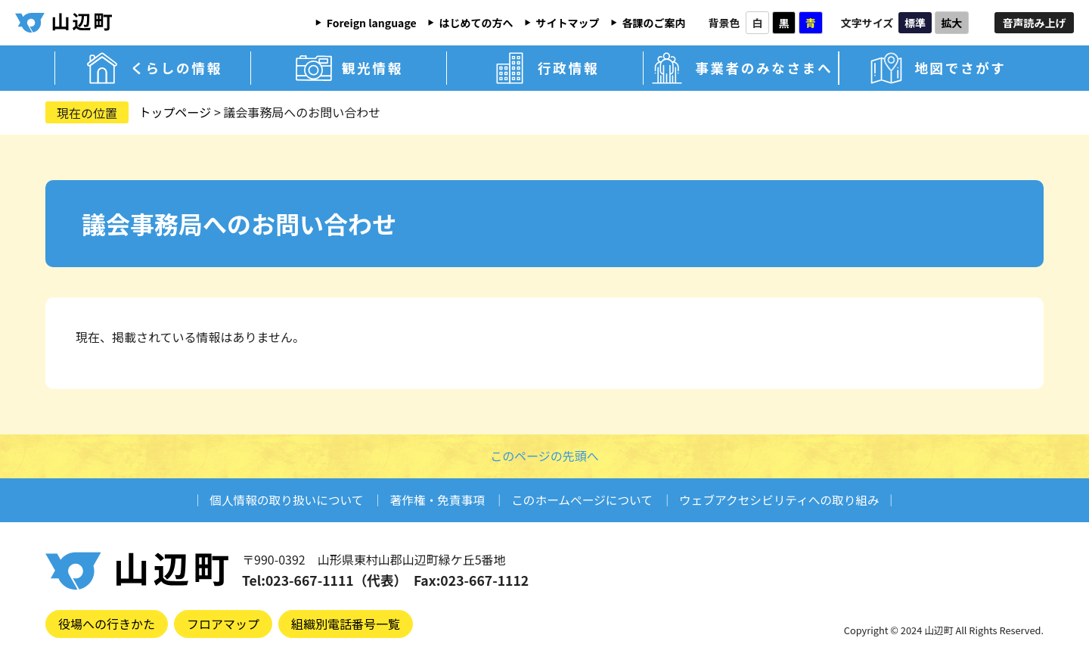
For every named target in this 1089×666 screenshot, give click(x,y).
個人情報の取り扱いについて (281, 499)
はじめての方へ (476, 22)
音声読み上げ (1034, 22)
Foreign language (372, 22)
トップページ (175, 112)
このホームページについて (582, 499)
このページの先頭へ (544, 456)
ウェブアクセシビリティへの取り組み (783, 499)
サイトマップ (568, 22)
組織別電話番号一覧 (345, 624)
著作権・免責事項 (434, 499)
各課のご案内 (654, 22)
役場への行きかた (106, 624)
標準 (915, 22)
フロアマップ (223, 624)
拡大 (951, 22)
